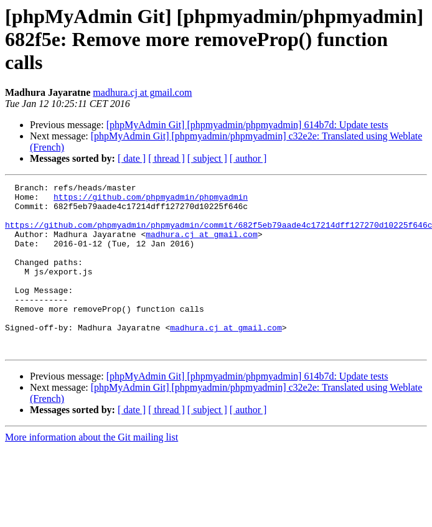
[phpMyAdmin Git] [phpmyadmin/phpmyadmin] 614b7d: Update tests (247, 124)
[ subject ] (207, 158)
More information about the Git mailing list (91, 470)
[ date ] (132, 158)
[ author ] (248, 158)
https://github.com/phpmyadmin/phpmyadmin (151, 200)
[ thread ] (166, 158)
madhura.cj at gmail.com (142, 92)
